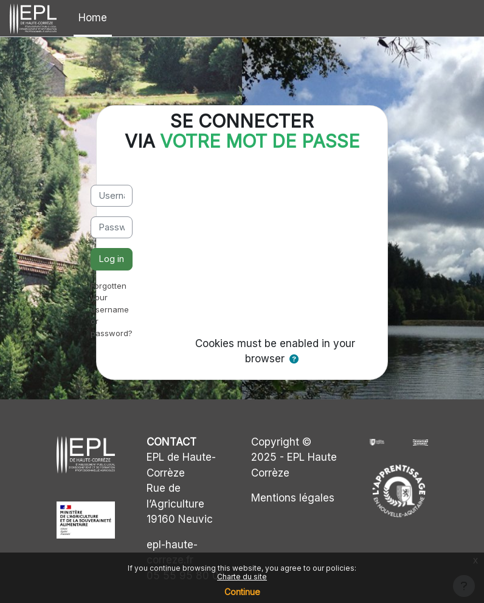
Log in (111, 258)
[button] (294, 359)
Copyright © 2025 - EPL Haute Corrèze (294, 457)
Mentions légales (292, 498)
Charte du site (242, 576)
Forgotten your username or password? (112, 309)
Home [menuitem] (92, 18)
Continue (242, 592)
